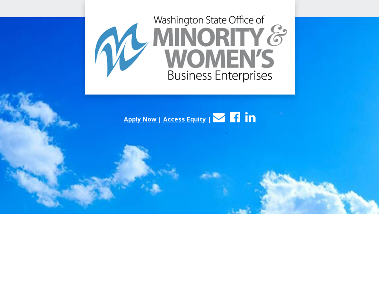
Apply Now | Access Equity (165, 119)
